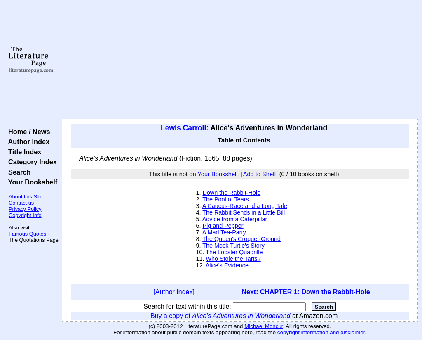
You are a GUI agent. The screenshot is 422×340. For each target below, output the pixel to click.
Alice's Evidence (227, 265)
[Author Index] (174, 291)
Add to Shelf (259, 174)
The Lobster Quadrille (234, 252)
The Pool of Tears (225, 199)
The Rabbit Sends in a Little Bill (243, 212)
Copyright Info (25, 215)
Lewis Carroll (183, 128)
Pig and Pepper (222, 225)
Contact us (21, 203)
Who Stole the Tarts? (233, 258)
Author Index (27, 141)
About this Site (26, 197)
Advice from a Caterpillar (234, 219)
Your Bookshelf (31, 182)
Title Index (23, 152)
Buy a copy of (220, 315)
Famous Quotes (27, 234)
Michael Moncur (263, 326)
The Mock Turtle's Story (233, 245)
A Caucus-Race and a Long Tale (244, 206)
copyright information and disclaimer (321, 332)
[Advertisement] (240, 60)
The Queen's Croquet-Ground (241, 239)
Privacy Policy (25, 209)
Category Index (31, 161)
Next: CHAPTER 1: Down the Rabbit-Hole (305, 291)
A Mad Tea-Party (224, 232)
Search (17, 172)
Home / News (27, 131)
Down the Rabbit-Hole (231, 192)
